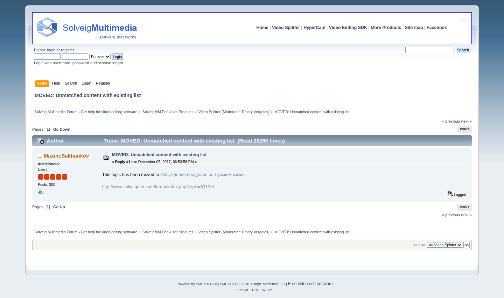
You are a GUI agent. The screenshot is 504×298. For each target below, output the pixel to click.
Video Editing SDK (348, 27)
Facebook (437, 27)
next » (466, 121)
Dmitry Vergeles (255, 112)
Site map (414, 27)
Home (262, 27)
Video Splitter (286, 27)
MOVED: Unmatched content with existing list (159, 154)
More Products (386, 27)
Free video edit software (310, 283)
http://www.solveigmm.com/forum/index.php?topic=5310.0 (158, 186)
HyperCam (314, 27)
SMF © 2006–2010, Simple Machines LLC (252, 284)
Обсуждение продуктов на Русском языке (202, 174)
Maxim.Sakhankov (66, 156)
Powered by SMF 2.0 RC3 (196, 284)
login (51, 50)
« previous (451, 121)
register (67, 50)
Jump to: (419, 245)
